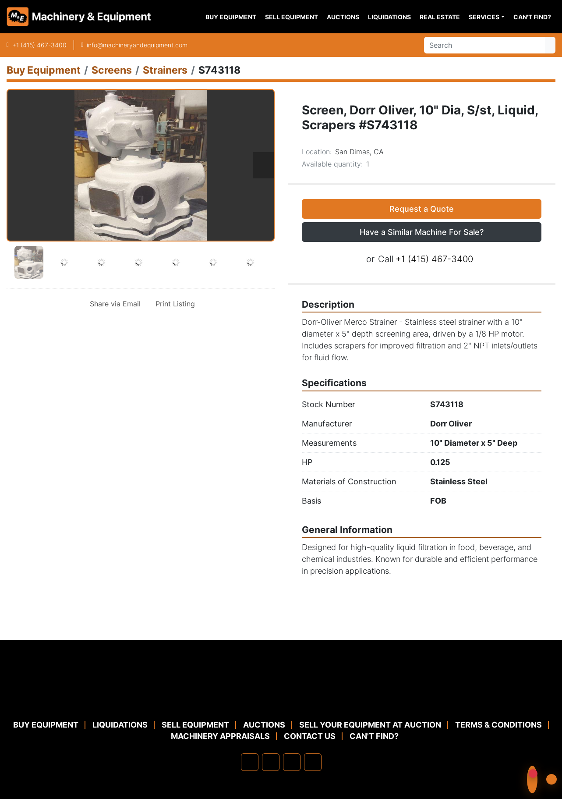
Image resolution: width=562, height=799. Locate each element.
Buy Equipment (230, 17)
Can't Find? (532, 17)
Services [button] (484, 17)
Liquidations (389, 17)
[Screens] (112, 70)
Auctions (343, 17)
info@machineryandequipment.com (137, 45)
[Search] (484, 45)
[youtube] (313, 762)
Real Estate (440, 17)
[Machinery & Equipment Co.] (281, 697)
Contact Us (310, 736)
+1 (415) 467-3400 (39, 45)
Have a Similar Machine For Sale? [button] (422, 232)
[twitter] (291, 762)
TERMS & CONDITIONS (498, 724)
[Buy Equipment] (44, 70)
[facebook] (249, 762)
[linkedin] (270, 762)
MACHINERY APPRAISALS (220, 736)
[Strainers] (165, 70)
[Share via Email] (113, 303)
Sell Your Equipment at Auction (370, 724)
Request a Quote (421, 208)
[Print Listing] (173, 303)
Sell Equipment (291, 17)
